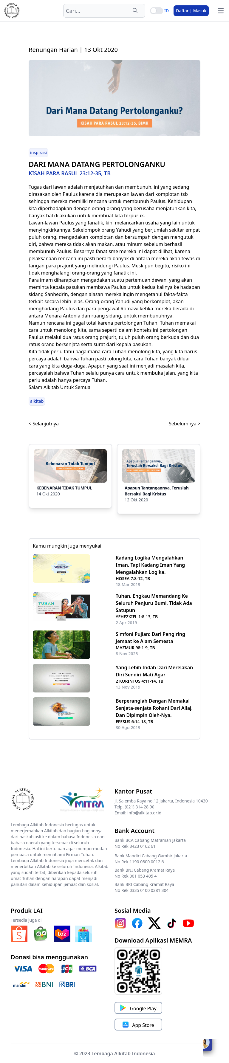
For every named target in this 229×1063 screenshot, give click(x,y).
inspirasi (38, 152)
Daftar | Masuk (191, 10)
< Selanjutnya (44, 423)
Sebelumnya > (184, 423)
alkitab (37, 401)
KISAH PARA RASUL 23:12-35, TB (70, 173)
